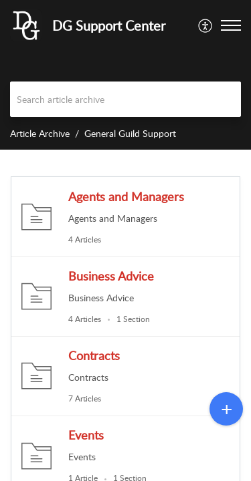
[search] (125, 99)
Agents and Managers (126, 196)
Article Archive (40, 133)
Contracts (94, 355)
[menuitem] (206, 25)
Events (86, 435)
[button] (206, 25)
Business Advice (111, 276)
